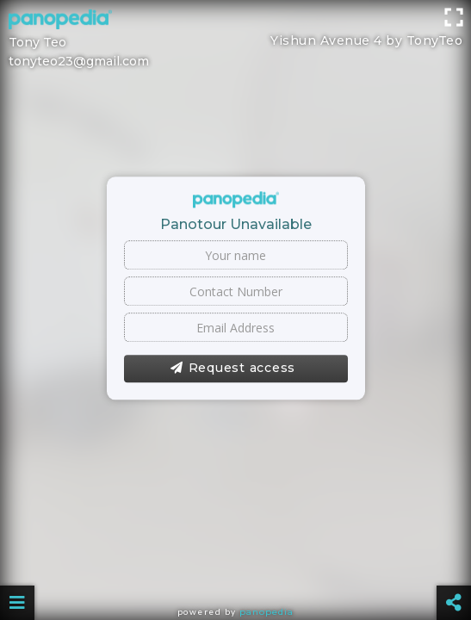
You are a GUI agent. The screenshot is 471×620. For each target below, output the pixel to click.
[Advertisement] (235, 39)
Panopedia (266, 611)
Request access (232, 368)
